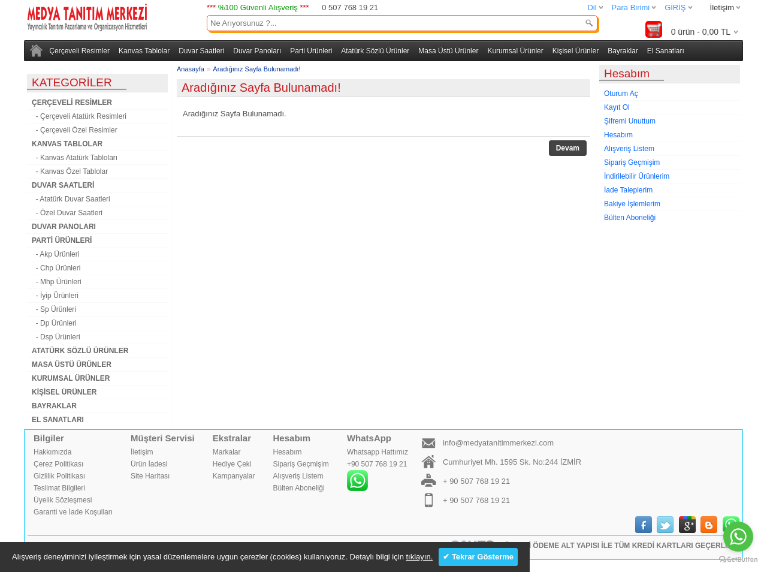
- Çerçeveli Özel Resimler (74, 130)
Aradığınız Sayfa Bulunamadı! (256, 69)
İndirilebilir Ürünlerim (636, 176)
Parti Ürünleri (311, 51)
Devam (567, 148)
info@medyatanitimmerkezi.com (498, 442)
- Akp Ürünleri (55, 254)
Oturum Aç (621, 93)
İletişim (722, 7)
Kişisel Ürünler (575, 51)
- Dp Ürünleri (54, 323)
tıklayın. (419, 556)
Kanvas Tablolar (144, 51)
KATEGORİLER (72, 82)
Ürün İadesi (149, 464)
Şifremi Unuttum (630, 121)
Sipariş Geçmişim (632, 162)
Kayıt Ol (617, 107)
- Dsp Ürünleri (56, 337)
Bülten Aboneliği (630, 217)
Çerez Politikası (58, 464)
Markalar (227, 452)
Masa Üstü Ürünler (448, 51)
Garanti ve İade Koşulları (73, 512)
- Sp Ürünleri (54, 309)
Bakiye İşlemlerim (632, 204)
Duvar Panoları (257, 51)
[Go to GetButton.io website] (738, 560)
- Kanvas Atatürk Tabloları (74, 157)
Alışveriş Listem (629, 148)
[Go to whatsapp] (738, 537)
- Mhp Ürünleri (56, 282)
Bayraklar (623, 51)
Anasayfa (190, 69)
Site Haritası (150, 476)
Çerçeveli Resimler (79, 51)
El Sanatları (665, 51)
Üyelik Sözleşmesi (63, 500)
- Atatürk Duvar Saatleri (71, 199)
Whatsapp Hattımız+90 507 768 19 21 (377, 469)
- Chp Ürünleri (56, 268)
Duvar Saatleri (201, 51)
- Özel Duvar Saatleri (67, 213)
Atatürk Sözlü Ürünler (375, 51)
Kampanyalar (234, 476)
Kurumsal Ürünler (515, 51)
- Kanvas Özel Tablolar (70, 171)
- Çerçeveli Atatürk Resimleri (79, 116)
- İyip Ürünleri (55, 295)
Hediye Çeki (232, 464)
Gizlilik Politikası (59, 476)
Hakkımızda (52, 452)
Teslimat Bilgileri (59, 488)
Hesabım (618, 135)
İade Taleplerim (628, 190)
